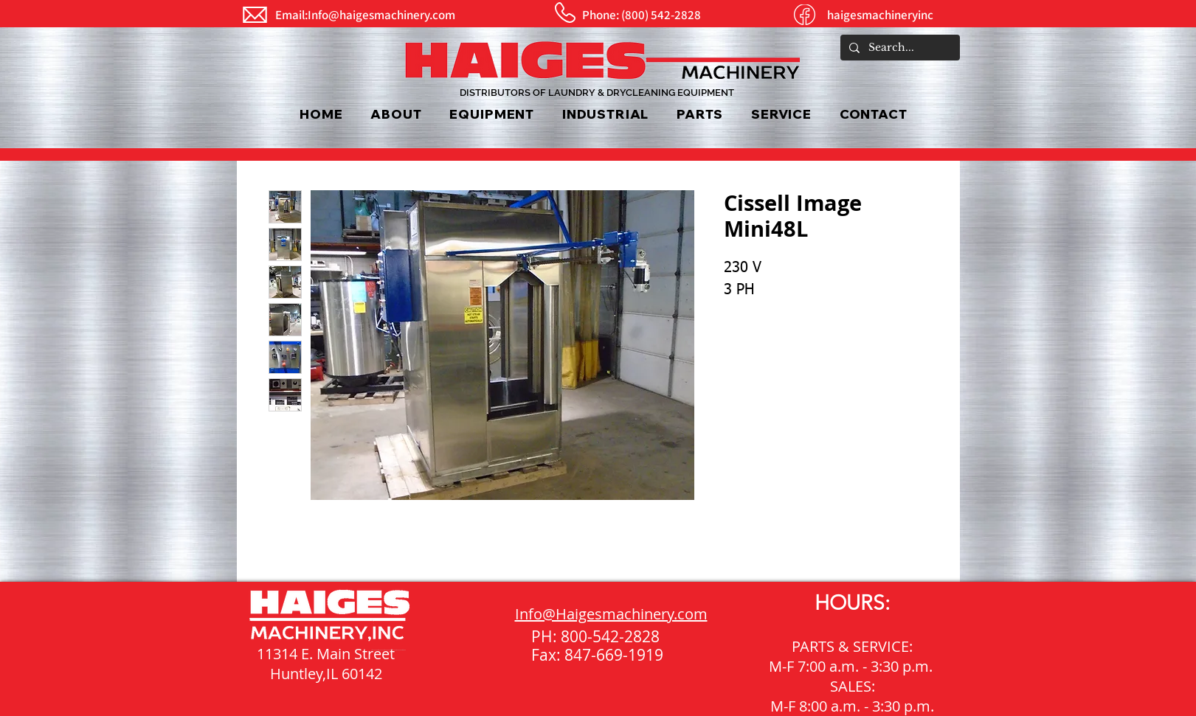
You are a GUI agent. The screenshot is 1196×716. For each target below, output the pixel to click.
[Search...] (898, 48)
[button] (492, 114)
